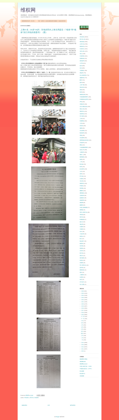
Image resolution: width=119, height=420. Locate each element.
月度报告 (82, 70)
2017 (82, 310)
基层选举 (82, 60)
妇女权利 (82, 169)
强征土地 (82, 109)
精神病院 (82, 157)
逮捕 (81, 128)
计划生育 (82, 234)
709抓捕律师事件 (84, 96)
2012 (82, 346)
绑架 (81, 145)
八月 (82, 325)
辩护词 (81, 217)
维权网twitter (83, 361)
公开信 (81, 63)
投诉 (81, 65)
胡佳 (81, 272)
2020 (82, 304)
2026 (82, 291)
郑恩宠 (81, 248)
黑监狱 (81, 72)
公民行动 (31, 397)
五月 (82, 331)
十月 (82, 320)
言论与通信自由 (83, 106)
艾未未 (81, 250)
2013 (82, 344)
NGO (81, 231)
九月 (82, 322)
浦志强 (81, 224)
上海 (81, 118)
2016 (82, 312)
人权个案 (82, 84)
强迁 (81, 53)
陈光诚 (81, 164)
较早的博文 (72, 405)
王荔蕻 (81, 229)
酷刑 (81, 80)
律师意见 (82, 183)
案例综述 (82, 270)
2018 (82, 308)
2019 (82, 306)
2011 (82, 349)
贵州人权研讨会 (83, 212)
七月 (82, 327)
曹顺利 (81, 190)
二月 (82, 337)
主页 (49, 405)
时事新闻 (82, 219)
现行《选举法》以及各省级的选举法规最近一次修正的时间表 (52, 21)
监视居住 (82, 197)
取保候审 (82, 133)
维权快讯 (82, 46)
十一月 (83, 318)
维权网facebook (83, 364)
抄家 (81, 173)
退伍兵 (81, 255)
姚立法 (81, 221)
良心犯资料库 (83, 75)
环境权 (81, 185)
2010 (82, 351)
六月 (82, 329)
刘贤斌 (81, 262)
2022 (82, 299)
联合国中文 (82, 373)
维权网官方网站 (83, 359)
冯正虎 (81, 181)
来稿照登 (82, 200)
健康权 (81, 205)
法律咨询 (82, 195)
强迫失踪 (82, 87)
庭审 (81, 82)
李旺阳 (81, 214)
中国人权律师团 (83, 207)
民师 (81, 166)
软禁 (81, 92)
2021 (82, 301)
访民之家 (82, 51)
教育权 (81, 243)
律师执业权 (82, 94)
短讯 (81, 279)
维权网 (28, 10)
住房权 (81, 277)
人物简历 (82, 274)
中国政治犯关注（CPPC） (86, 368)
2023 (82, 297)
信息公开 (82, 149)
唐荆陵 (81, 209)
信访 (81, 68)
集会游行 (82, 241)
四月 (82, 333)
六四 (81, 123)
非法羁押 (82, 137)
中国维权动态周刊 (84, 99)
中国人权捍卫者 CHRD (86, 366)
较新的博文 (24, 405)
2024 (82, 295)
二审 (81, 161)
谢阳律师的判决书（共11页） (28, 21)
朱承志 (81, 260)
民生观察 (82, 371)
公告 (81, 171)
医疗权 (81, 253)
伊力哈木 (82, 282)
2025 (82, 293)
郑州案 (81, 188)
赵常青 (81, 267)
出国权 (81, 226)
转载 (81, 159)
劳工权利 (82, 116)
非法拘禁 (82, 130)
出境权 (81, 178)
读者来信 (82, 113)
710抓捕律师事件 (84, 147)
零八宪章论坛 (83, 265)
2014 (82, 342)
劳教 (81, 135)
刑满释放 (82, 121)
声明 (81, 101)
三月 (82, 335)
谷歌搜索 (82, 376)
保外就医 (82, 258)
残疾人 (81, 154)
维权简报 (82, 41)
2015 (82, 314)
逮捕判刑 (82, 77)
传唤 (81, 89)
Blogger (58, 416)
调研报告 (82, 193)
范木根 (81, 246)
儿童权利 (82, 152)
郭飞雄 (81, 176)
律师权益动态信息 (84, 140)
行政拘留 (82, 56)
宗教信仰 (82, 104)
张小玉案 (82, 284)
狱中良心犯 (82, 39)
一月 (82, 339)
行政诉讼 (82, 48)
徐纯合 (81, 236)
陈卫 (81, 238)
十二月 (83, 316)
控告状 (81, 125)
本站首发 (26, 397)
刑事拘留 (82, 58)
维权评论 (82, 111)
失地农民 (36, 397)
